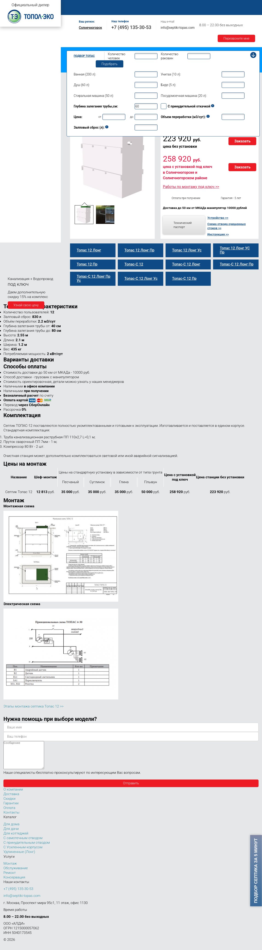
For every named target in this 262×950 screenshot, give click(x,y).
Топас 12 (11, 117)
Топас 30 (11, 198)
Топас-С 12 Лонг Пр (22, 152)
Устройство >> (217, 217)
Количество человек (116, 56)
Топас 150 (12, 239)
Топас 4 (10, 70)
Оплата (191, 4)
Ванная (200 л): (85, 74)
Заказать (242, 141)
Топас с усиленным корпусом (24, 49)
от (99, 116)
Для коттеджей (15, 839)
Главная (74, 4)
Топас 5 (10, 77)
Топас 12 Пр (17, 128)
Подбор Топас (84, 56)
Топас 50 (11, 211)
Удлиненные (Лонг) (19, 857)
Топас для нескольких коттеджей (27, 185)
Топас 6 (10, 83)
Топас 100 (12, 232)
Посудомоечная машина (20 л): (184, 96)
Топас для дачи (13, 63)
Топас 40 (11, 205)
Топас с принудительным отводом (28, 42)
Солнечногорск (90, 27)
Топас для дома (14, 91)
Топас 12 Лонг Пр (21, 147)
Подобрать (109, 64)
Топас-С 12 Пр (18, 133)
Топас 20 (11, 191)
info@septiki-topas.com (178, 27)
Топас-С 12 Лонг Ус (22, 162)
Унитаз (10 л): (171, 74)
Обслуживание (146, 4)
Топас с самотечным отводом (24, 35)
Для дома (11, 830)
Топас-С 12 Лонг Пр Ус (24, 172)
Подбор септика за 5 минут (256, 870)
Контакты (94, 10)
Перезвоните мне (236, 38)
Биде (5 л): (168, 85)
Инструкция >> (218, 234)
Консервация (14, 883)
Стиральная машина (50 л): (94, 96)
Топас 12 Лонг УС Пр (23, 167)
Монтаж (121, 4)
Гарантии (234, 4)
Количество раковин (169, 56)
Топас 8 (10, 98)
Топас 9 (10, 104)
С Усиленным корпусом (22, 853)
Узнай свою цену (26, 305)
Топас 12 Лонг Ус (21, 157)
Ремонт (171, 4)
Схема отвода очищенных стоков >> (226, 226)
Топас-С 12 (16, 123)
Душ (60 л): (82, 85)
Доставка (211, 4)
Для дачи (11, 834)
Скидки (9, 804)
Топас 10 (11, 111)
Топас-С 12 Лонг (20, 142)
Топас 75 (11, 218)
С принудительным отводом (26, 848)
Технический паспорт (182, 225)
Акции (73, 10)
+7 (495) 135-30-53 (131, 27)
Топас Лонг (10, 56)
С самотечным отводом (22, 843)
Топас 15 (11, 177)
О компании (98, 4)
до (131, 116)
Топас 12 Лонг (18, 138)
